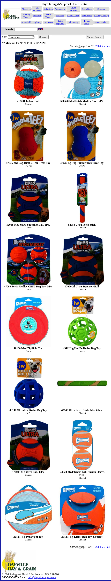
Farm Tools (48, 15)
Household (26, 22)
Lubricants (48, 22)
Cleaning (101, 9)
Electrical (37, 15)
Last (108, 46)
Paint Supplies (60, 22)
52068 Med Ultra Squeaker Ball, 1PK (28, 199)
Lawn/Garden (73, 15)
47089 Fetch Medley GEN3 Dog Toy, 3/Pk (28, 261)
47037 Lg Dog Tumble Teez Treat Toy (82, 137)
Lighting (37, 22)
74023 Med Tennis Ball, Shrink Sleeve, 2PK (82, 448)
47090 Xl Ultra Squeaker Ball (82, 261)
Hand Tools (87, 15)
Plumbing (73, 22)
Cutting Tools (26, 15)
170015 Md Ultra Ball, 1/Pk (28, 446)
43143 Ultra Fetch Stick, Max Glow (82, 385)
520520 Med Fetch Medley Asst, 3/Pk (82, 75)
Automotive (60, 9)
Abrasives (26, 9)
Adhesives (48, 9)
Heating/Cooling (101, 15)
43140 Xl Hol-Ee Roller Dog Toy (28, 385)
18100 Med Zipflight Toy (28, 323)
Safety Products (101, 22)
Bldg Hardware (73, 9)
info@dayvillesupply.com (42, 577)
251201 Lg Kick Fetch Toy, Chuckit (82, 511)
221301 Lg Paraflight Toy (28, 511)
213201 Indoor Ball (28, 75)
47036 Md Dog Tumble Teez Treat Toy (28, 137)
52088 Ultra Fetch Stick (82, 199)
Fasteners (60, 15)
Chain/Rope (86, 9)
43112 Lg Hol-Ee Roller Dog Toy (82, 323)
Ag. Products (37, 9)
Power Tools (87, 22)
